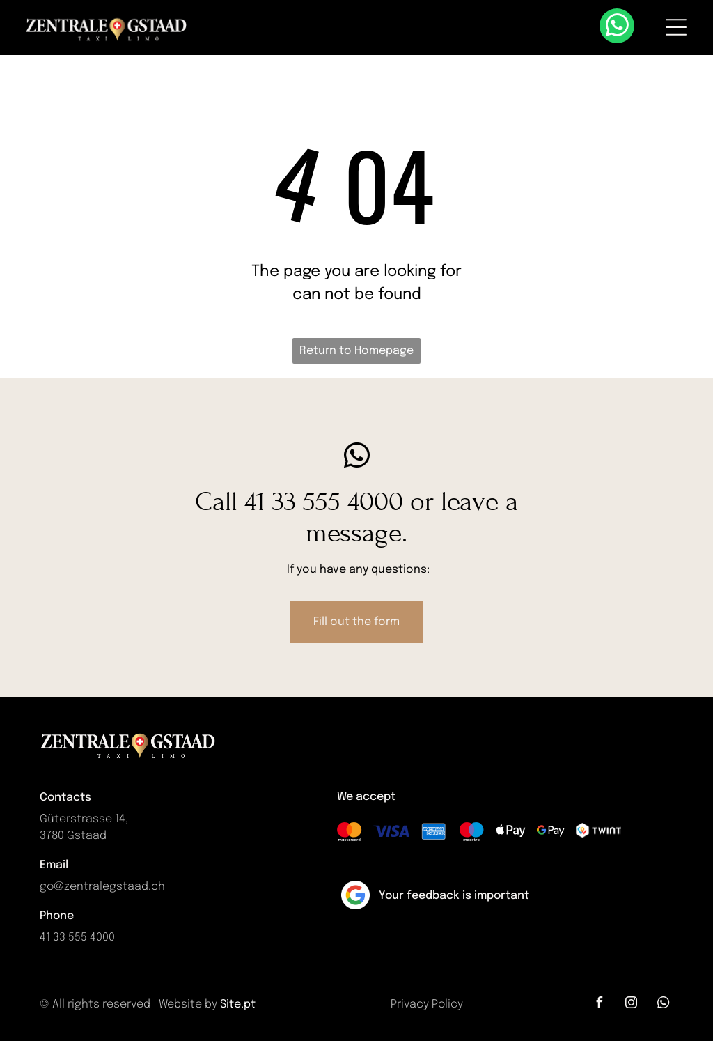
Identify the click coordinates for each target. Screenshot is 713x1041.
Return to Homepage (356, 351)
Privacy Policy (427, 1004)
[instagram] (631, 1004)
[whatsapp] (617, 27)
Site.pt (238, 1004)
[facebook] (599, 1004)
